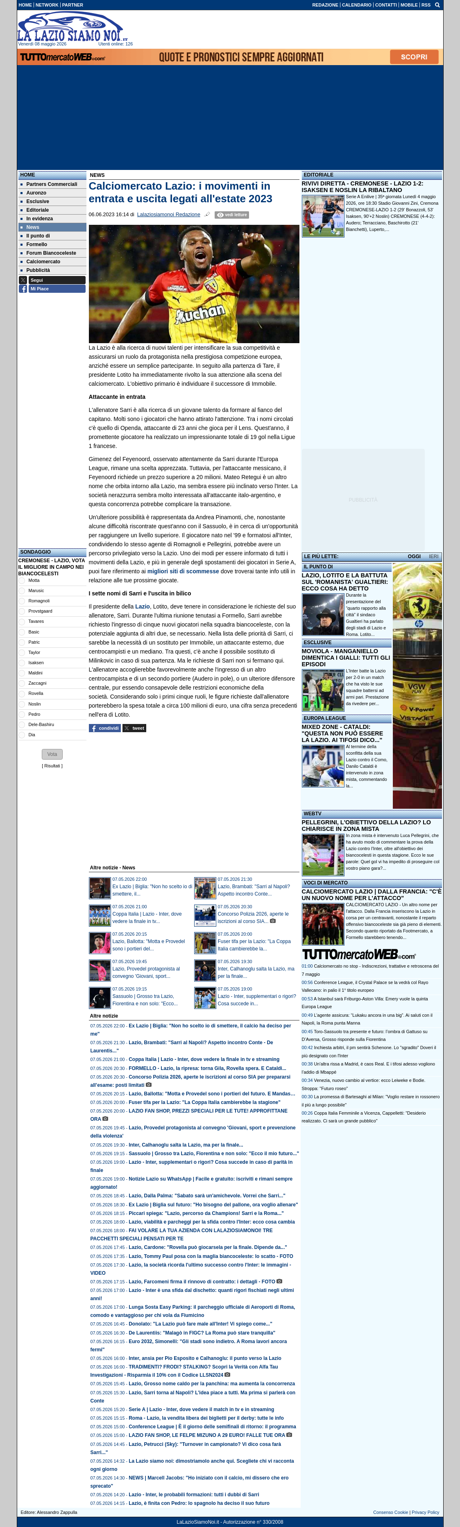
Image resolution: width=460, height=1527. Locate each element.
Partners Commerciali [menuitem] (48, 184)
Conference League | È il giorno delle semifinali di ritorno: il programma (212, 1427)
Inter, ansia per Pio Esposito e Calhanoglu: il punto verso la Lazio (205, 1358)
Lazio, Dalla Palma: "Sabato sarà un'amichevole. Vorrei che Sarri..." (207, 1196)
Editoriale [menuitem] (34, 210)
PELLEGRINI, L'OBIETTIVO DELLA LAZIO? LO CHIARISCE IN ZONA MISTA (366, 825)
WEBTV (313, 814)
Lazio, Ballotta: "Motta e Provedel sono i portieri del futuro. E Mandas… (212, 1094)
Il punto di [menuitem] (35, 236)
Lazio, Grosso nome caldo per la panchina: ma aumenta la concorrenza (212, 1384)
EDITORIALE (318, 175)
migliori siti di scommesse (183, 571)
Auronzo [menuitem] (33, 193)
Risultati (52, 765)
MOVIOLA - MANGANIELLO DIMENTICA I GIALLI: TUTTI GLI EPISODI (346, 657)
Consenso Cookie (390, 1512)
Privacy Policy (425, 1512)
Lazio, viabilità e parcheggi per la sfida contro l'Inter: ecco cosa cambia (212, 1222)
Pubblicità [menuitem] (35, 270)
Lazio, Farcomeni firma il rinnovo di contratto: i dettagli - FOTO (202, 1282)
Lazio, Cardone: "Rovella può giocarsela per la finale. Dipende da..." (208, 1247)
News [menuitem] (29, 227)
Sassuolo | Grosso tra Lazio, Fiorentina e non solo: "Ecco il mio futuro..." (214, 1153)
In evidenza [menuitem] (36, 219)
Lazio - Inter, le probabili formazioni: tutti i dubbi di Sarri (194, 1495)
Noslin (35, 703)
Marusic (36, 590)
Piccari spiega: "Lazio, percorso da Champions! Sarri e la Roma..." (206, 1213)
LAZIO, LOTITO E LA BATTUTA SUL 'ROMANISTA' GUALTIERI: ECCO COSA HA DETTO (345, 582)
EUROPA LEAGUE (325, 718)
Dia (32, 734)
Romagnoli (39, 600)
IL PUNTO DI (318, 567)
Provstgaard (40, 611)
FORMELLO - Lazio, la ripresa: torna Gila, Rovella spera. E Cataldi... (207, 1068)
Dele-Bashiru (41, 724)
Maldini (36, 672)
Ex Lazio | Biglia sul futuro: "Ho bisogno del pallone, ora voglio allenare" (213, 1205)
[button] (52, 754)
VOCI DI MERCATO (326, 883)
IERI (433, 556)
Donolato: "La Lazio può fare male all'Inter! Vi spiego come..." (200, 1324)
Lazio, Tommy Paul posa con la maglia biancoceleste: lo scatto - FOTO (211, 1256)
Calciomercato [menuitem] (40, 262)
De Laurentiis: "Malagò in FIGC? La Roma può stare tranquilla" (202, 1333)
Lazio (142, 606)
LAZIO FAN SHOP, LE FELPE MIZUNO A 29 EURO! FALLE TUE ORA (207, 1435)
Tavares (36, 621)
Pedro (35, 714)
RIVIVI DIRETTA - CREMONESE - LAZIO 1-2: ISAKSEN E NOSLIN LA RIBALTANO (363, 186)
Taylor (34, 652)
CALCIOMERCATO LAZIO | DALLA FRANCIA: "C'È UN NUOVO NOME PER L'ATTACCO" (372, 894)
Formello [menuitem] (34, 244)
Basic (34, 631)
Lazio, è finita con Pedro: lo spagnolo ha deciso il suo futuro (199, 1503)
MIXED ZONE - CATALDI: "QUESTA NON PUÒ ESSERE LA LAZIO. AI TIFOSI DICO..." (342, 733)
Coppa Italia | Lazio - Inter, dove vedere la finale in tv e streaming (204, 1059)
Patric (34, 642)
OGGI (414, 556)
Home (27, 175)
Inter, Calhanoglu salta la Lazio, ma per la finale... (186, 1145)
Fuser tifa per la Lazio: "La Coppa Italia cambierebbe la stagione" (205, 1102)
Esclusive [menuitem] (34, 201)
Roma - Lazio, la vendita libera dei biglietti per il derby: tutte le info (206, 1418)
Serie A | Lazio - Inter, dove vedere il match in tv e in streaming (201, 1409)
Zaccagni (38, 683)
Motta (34, 580)
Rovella (36, 693)
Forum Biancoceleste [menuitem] (48, 253)
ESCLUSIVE (318, 642)
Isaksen (36, 662)
